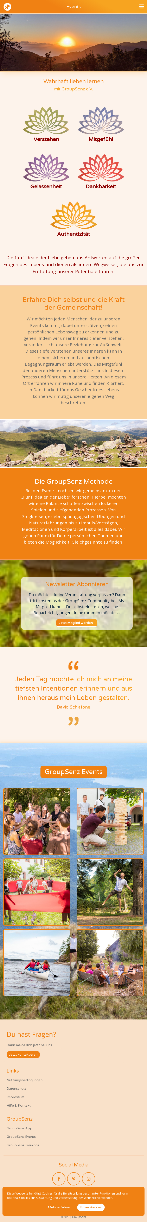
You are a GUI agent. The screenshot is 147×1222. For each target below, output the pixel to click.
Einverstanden (91, 1207)
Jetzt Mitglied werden (76, 623)
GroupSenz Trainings (23, 1145)
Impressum (15, 1097)
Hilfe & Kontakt (19, 1105)
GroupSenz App (19, 1128)
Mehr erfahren (59, 1207)
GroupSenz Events (21, 1137)
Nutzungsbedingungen (25, 1080)
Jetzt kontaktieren (23, 1055)
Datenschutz (16, 1089)
